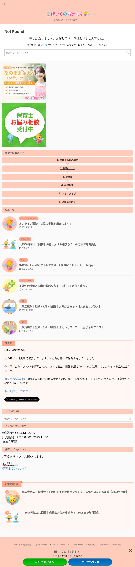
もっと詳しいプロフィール (20, 391)
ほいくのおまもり (67, 551)
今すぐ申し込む (90, 562)
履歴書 (68, 177)
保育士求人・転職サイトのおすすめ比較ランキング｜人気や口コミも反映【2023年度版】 (75, 491)
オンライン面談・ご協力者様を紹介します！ (45, 223)
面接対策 (69, 185)
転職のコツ (69, 168)
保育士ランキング (14, 468)
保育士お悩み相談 (15, 378)
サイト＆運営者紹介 (23, 544)
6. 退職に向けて (67, 202)
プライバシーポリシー (60, 544)
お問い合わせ (41, 544)
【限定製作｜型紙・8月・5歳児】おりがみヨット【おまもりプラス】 (60, 306)
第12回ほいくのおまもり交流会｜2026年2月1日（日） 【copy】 (57, 265)
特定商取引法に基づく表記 (110, 544)
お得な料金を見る (44, 562)
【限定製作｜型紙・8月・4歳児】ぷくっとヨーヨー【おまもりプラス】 (61, 327)
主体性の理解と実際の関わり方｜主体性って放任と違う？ (53, 285)
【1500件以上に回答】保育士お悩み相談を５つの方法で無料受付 (57, 244)
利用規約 (91, 544)
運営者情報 (78, 544)
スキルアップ (69, 193)
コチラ (44, 45)
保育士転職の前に (68, 160)
